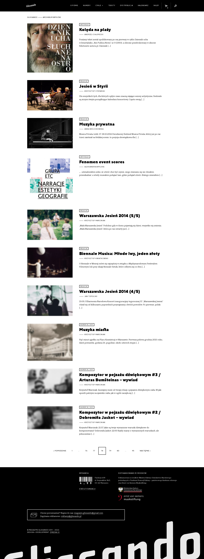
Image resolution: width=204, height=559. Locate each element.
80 (118, 451)
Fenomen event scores (101, 161)
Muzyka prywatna (97, 124)
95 (133, 451)
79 (110, 451)
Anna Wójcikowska (94, 129)
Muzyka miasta (94, 329)
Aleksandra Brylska (94, 167)
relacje (83, 81)
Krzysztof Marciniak (94, 220)
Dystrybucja (126, 5)
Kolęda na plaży (95, 29)
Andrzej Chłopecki (93, 34)
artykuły (84, 24)
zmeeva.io (54, 532)
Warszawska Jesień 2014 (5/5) (109, 215)
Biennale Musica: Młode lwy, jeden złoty (119, 253)
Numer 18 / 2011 (86, 324)
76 (86, 451)
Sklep (156, 5)
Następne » (145, 451)
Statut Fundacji (87, 489)
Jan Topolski (90, 296)
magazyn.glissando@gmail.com (88, 513)
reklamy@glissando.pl (71, 516)
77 (94, 451)
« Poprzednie (59, 451)
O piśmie (74, 5)
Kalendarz (143, 5)
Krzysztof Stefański (94, 91)
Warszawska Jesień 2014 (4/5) (109, 291)
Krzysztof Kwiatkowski (96, 258)
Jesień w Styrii (93, 86)
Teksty (111, 5)
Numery (87, 5)
